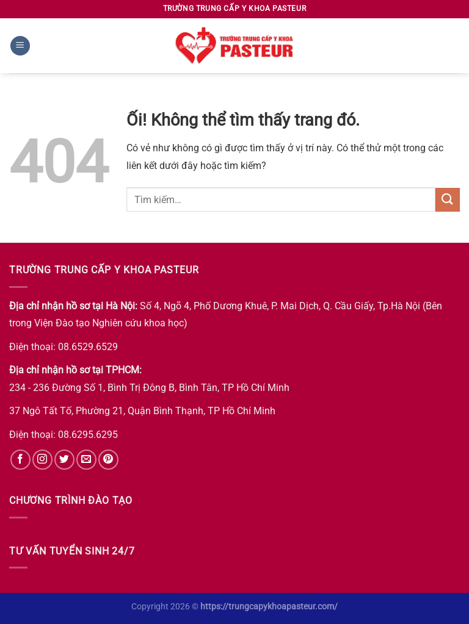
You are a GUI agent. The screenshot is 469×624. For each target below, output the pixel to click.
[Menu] (20, 46)
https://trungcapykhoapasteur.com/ (269, 606)
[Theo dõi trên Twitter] (64, 460)
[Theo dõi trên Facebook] (20, 460)
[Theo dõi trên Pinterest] (108, 460)
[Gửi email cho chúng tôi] (86, 460)
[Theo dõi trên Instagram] (42, 460)
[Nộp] (447, 200)
